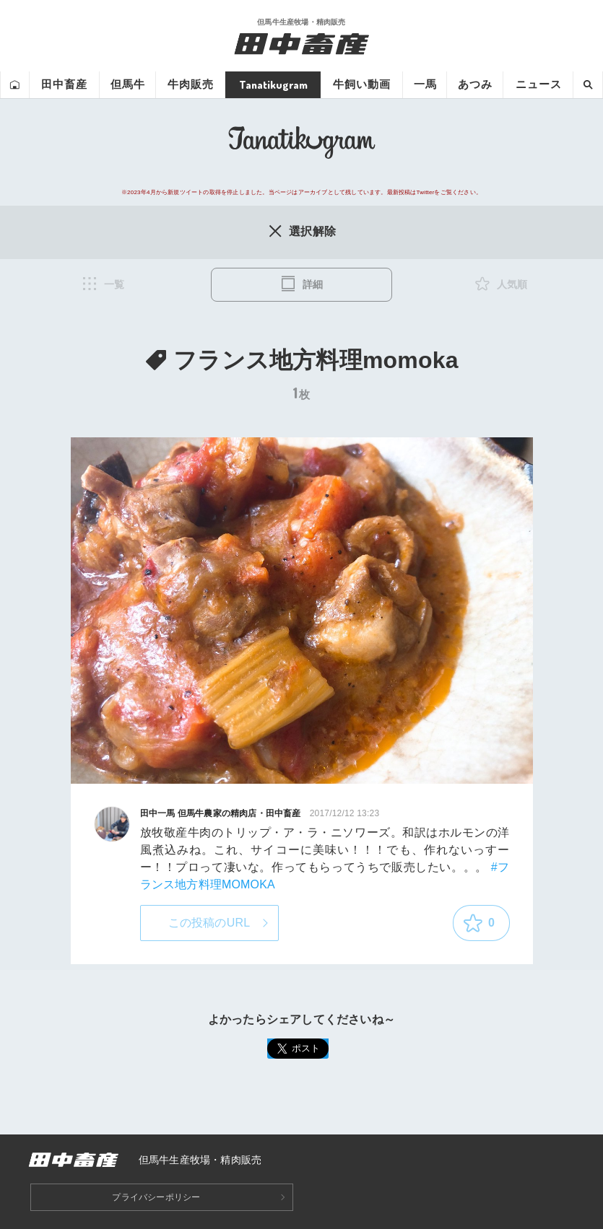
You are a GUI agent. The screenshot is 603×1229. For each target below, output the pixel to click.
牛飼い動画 (362, 84)
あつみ (475, 84)
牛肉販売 (191, 84)
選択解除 (301, 231)
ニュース (539, 84)
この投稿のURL (209, 923)
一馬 (425, 84)
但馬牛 (127, 84)
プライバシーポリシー (156, 1197)
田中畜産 (64, 84)
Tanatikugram (273, 84)
